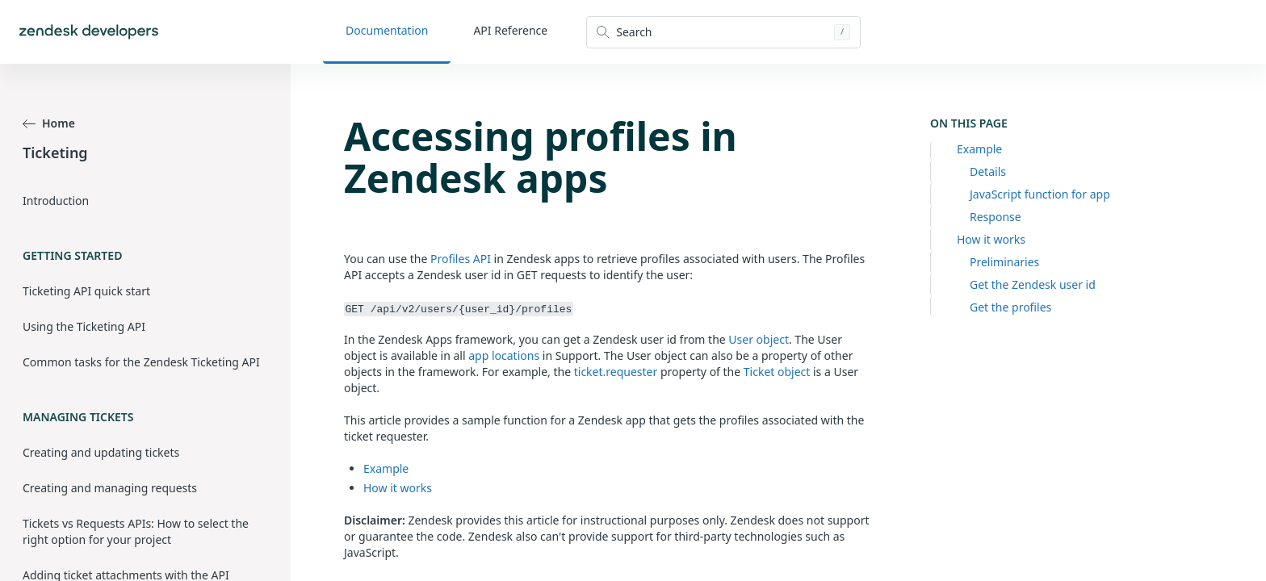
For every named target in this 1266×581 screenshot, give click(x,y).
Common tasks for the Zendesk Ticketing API (141, 362)
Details (988, 171)
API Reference (510, 30)
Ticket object (777, 371)
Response (995, 216)
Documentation (387, 30)
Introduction (56, 200)
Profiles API (460, 258)
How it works (991, 239)
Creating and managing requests (110, 487)
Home (49, 123)
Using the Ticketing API (84, 326)
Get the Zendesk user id (1033, 284)
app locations (503, 355)
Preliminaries (1004, 262)
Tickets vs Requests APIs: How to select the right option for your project (136, 531)
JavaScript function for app (1040, 194)
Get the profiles (1010, 307)
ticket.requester (616, 371)
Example (979, 149)
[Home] (88, 32)
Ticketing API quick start (86, 291)
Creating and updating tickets (101, 452)
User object (758, 339)
